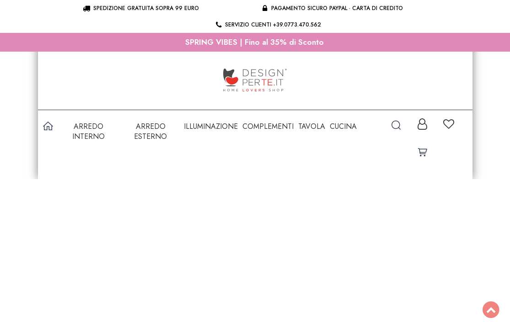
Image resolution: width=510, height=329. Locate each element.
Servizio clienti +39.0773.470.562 (268, 25)
